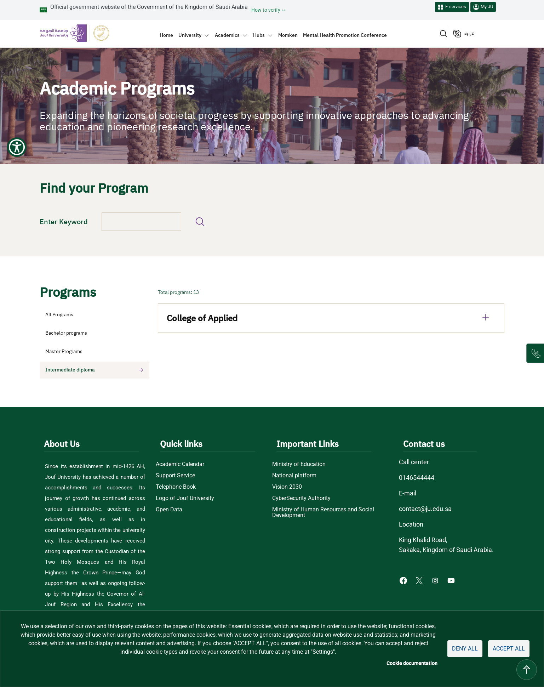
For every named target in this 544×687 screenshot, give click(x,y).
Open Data (169, 509)
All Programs (59, 314)
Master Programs (63, 351)
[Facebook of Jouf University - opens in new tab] (404, 580)
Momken (288, 35)
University (189, 35)
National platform (294, 475)
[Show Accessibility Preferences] (17, 17)
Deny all (465, 648)
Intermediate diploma (70, 370)
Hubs (259, 35)
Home (166, 35)
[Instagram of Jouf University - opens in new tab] (436, 580)
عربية (469, 33)
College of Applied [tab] (331, 317)
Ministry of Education (299, 464)
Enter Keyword (64, 221)
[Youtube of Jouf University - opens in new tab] (452, 580)
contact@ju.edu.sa (425, 508)
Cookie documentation (411, 663)
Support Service (175, 475)
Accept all (509, 648)
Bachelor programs (66, 333)
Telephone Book (176, 487)
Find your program (200, 221)
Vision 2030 (287, 487)
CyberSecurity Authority (301, 498)
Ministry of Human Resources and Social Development (323, 512)
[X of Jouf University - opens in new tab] (420, 580)
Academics (227, 35)
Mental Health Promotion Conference (345, 35)
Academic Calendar (180, 464)
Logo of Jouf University (185, 498)
